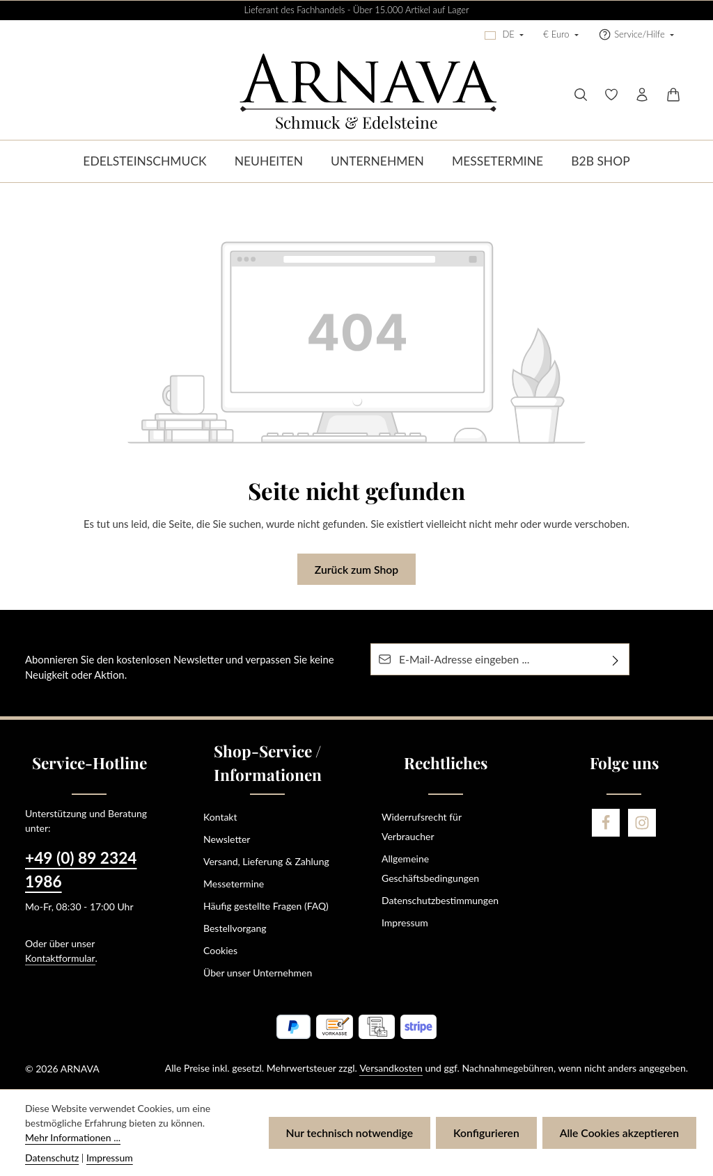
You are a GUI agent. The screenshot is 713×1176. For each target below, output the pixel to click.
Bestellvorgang (235, 928)
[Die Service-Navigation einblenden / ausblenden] (636, 35)
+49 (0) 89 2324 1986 (80, 869)
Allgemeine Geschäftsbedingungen (430, 868)
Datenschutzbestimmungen (440, 900)
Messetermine (233, 883)
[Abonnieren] (615, 659)
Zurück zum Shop (356, 569)
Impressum (405, 922)
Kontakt (220, 817)
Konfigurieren (486, 1132)
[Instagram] (642, 823)
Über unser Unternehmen (257, 972)
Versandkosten (390, 1068)
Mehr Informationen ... (72, 1137)
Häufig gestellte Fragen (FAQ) (266, 906)
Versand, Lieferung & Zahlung (266, 861)
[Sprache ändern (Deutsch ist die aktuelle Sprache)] (504, 35)
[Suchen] (581, 94)
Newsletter (226, 839)
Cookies (220, 950)
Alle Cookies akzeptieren (619, 1132)
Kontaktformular (60, 958)
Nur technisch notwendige (350, 1132)
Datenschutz (52, 1157)
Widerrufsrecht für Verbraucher (422, 826)
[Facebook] (606, 823)
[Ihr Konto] (642, 94)
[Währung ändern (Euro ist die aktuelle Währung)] (561, 35)
